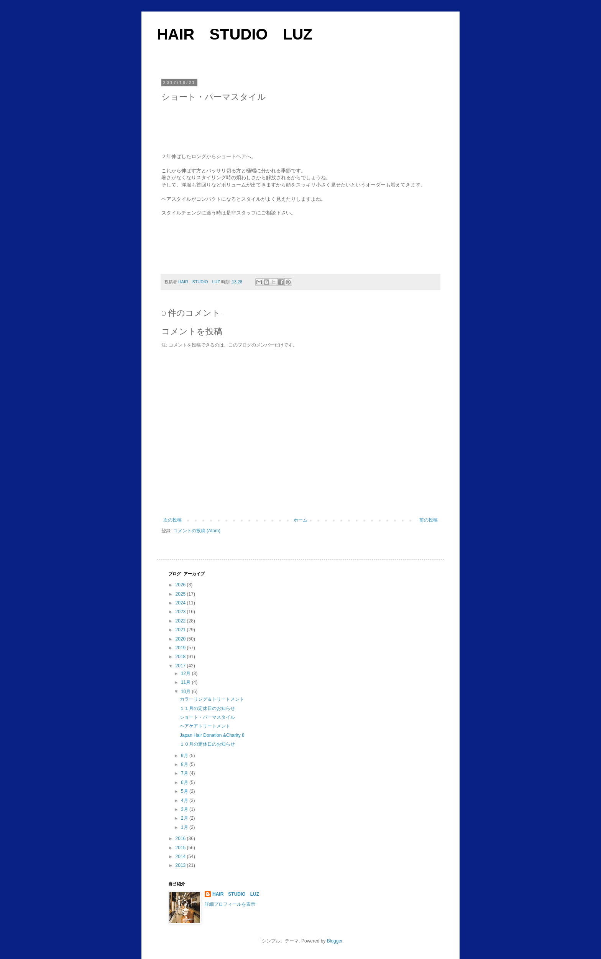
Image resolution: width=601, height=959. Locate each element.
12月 (186, 673)
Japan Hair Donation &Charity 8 (212, 735)
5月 (185, 791)
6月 (185, 782)
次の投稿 (172, 520)
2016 (181, 838)
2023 (181, 611)
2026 (181, 585)
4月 (185, 800)
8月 (185, 764)
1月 (185, 827)
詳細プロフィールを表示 (230, 904)
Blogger (335, 941)
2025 (181, 594)
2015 (181, 847)
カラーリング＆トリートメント (212, 699)
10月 (186, 691)
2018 (181, 656)
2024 (181, 603)
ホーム (300, 520)
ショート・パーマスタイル (207, 717)
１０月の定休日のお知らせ (207, 744)
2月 (185, 818)
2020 (181, 639)
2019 (181, 647)
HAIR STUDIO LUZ (234, 34)
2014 (181, 856)
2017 (181, 665)
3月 (185, 809)
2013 (181, 865)
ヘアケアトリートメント (205, 726)
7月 (185, 773)
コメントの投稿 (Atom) (196, 530)
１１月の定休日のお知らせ (207, 708)
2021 (181, 629)
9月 (185, 755)
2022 (181, 621)
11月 (186, 682)
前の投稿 (428, 520)
